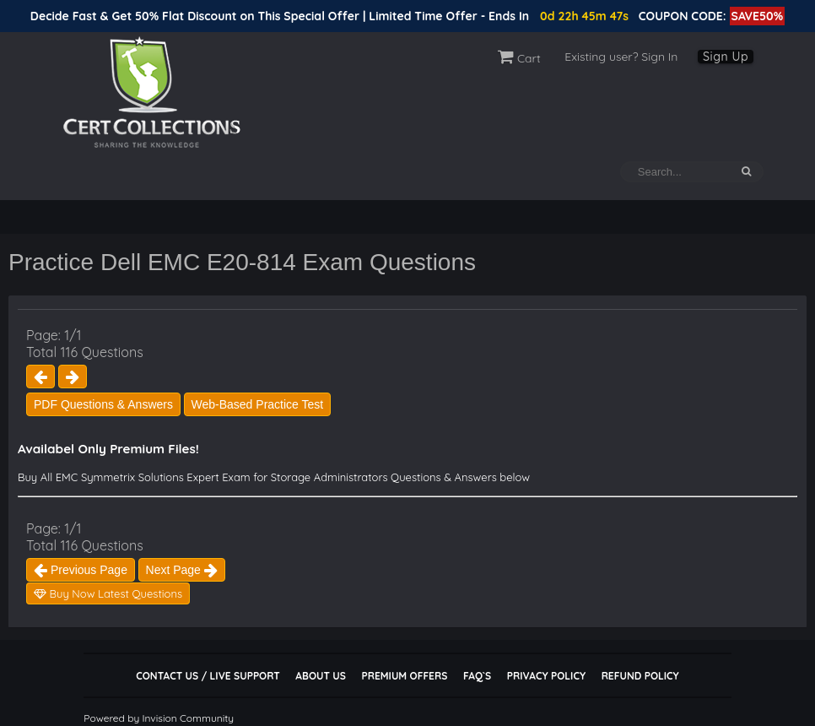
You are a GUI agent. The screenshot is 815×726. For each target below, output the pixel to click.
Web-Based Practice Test (258, 404)
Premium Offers (404, 675)
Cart (519, 58)
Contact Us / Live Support (208, 675)
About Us (320, 675)
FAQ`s (477, 675)
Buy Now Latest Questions (108, 593)
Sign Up (725, 56)
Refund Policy (640, 675)
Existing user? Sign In (620, 56)
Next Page (182, 570)
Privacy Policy (546, 675)
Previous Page (80, 570)
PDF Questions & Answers (103, 404)
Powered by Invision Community (159, 718)
